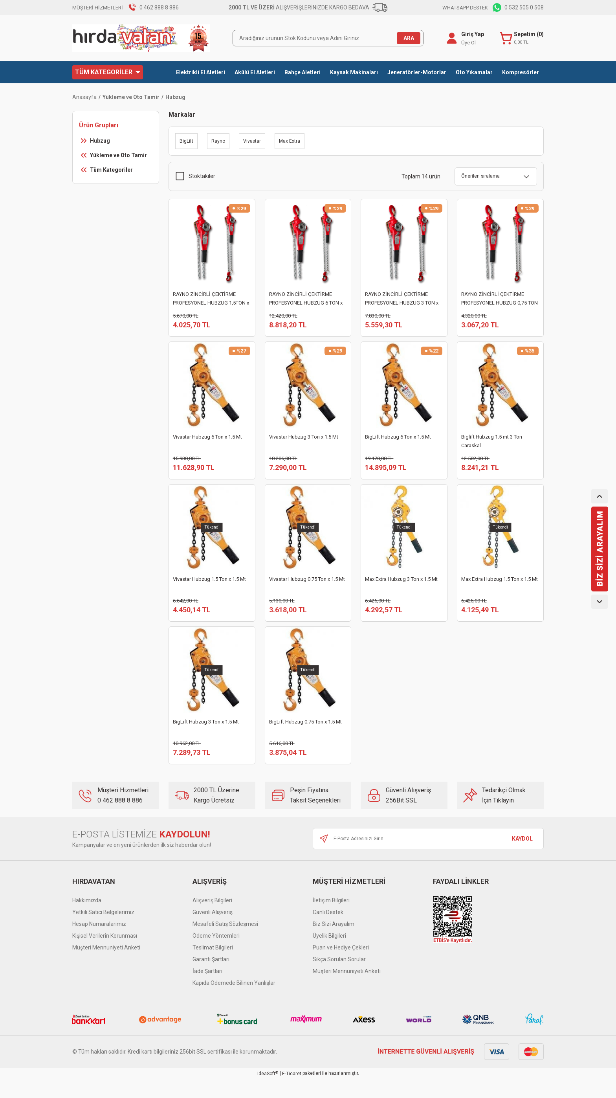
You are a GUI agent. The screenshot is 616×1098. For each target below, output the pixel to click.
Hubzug (175, 97)
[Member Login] (450, 38)
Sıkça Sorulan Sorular (339, 978)
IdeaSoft (267, 1092)
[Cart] (521, 38)
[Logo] (141, 38)
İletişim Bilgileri (331, 919)
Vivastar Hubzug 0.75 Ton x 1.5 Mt (307, 588)
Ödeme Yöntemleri (216, 954)
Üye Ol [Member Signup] (467, 43)
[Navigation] (107, 72)
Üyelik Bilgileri (329, 954)
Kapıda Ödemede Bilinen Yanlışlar (233, 1002)
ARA (408, 38)
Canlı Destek (328, 931)
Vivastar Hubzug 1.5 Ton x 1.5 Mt (209, 588)
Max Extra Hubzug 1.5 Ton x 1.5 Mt (499, 588)
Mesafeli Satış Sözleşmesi (225, 943)
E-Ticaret (291, 1092)
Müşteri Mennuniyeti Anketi (106, 966)
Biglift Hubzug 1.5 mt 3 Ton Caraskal (491, 446)
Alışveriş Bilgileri (212, 919)
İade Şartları (207, 990)
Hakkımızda (86, 919)
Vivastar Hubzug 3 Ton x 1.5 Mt (303, 441)
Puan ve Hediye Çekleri (341, 966)
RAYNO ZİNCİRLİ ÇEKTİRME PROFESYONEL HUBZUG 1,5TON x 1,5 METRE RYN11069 (211, 299)
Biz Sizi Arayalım (333, 943)
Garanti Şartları (210, 978)
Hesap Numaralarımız (99, 943)
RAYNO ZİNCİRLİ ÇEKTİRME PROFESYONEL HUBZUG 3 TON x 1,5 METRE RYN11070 (401, 299)
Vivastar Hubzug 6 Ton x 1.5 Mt (207, 441)
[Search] (328, 38)
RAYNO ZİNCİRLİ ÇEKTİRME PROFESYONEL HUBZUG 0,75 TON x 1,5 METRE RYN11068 (499, 299)
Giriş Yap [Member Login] (471, 34)
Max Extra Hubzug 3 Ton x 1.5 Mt (401, 588)
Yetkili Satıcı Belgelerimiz (103, 931)
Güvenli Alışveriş (212, 931)
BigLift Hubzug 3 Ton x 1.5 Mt (206, 736)
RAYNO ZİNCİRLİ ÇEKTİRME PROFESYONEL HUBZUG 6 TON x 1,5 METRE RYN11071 (306, 299)
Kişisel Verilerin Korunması (104, 954)
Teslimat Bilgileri (212, 966)
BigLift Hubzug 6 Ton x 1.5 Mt (398, 441)
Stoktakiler (202, 176)
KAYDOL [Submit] (522, 857)
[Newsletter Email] (428, 857)
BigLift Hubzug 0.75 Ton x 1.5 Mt (305, 736)
